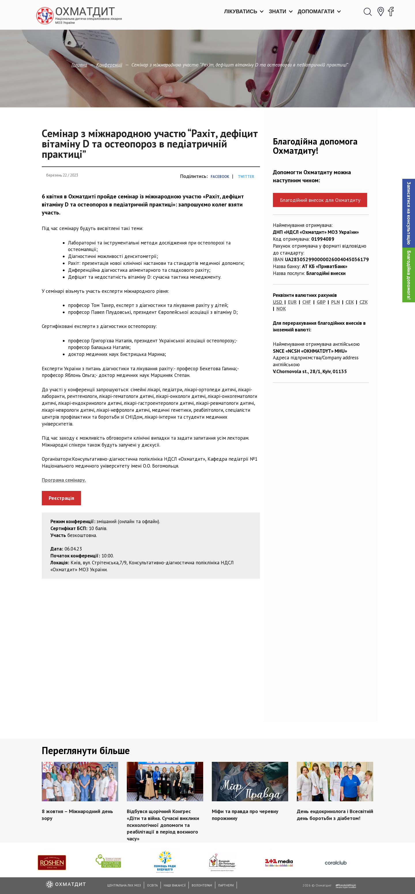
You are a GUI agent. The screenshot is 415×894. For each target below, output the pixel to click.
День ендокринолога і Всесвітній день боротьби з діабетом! (335, 814)
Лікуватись (240, 11)
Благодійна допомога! (409, 274)
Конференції (109, 65)
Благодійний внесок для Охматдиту (320, 200)
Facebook (220, 176)
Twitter (246, 176)
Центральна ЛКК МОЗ (124, 885)
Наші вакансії (175, 885)
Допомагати (316, 11)
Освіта (152, 885)
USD (277, 302)
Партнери (226, 885)
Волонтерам (202, 885)
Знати (277, 11)
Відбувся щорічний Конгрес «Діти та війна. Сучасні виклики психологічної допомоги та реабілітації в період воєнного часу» (163, 825)
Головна (79, 65)
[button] (408, 213)
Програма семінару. (64, 480)
